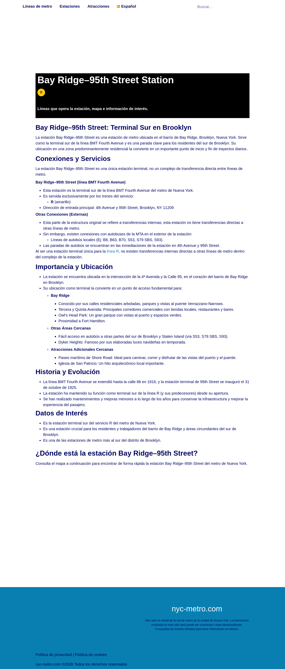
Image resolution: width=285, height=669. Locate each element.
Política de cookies (91, 655)
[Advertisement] (142, 42)
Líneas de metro (37, 6)
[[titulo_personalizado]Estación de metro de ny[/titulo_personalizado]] (142, 527)
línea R (113, 251)
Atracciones (98, 6)
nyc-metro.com (197, 609)
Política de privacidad (54, 655)
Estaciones (70, 6)
